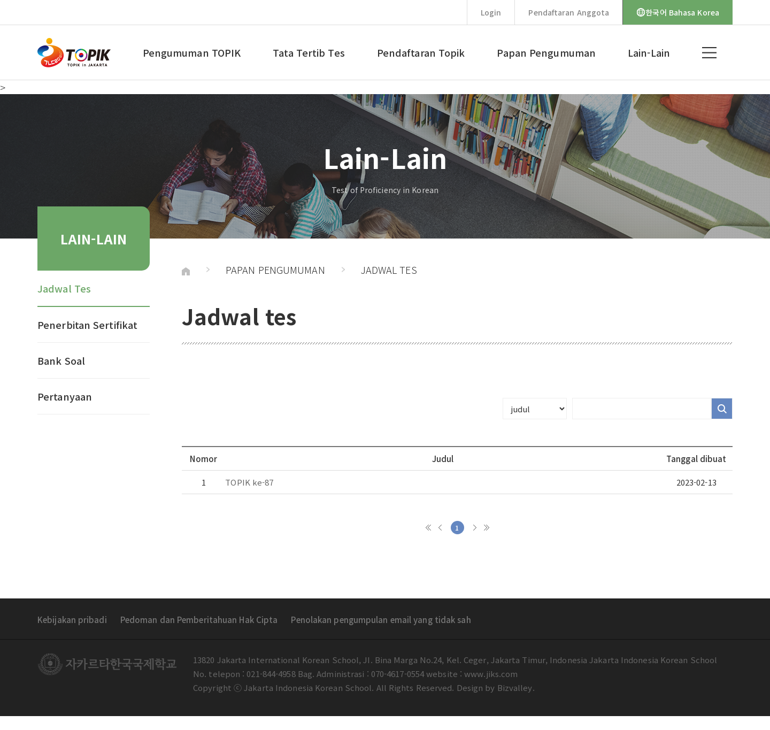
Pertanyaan (64, 396)
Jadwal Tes (64, 288)
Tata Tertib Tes (309, 52)
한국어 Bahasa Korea (677, 12)
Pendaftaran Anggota (568, 12)
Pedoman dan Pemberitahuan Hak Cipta (199, 619)
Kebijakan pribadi (72, 619)
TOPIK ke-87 (249, 482)
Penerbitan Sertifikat (87, 325)
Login (491, 12)
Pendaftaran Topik (421, 52)
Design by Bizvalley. (496, 687)
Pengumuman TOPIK (192, 52)
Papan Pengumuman (546, 52)
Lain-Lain (649, 52)
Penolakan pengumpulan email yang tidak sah (381, 619)
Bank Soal (61, 360)
